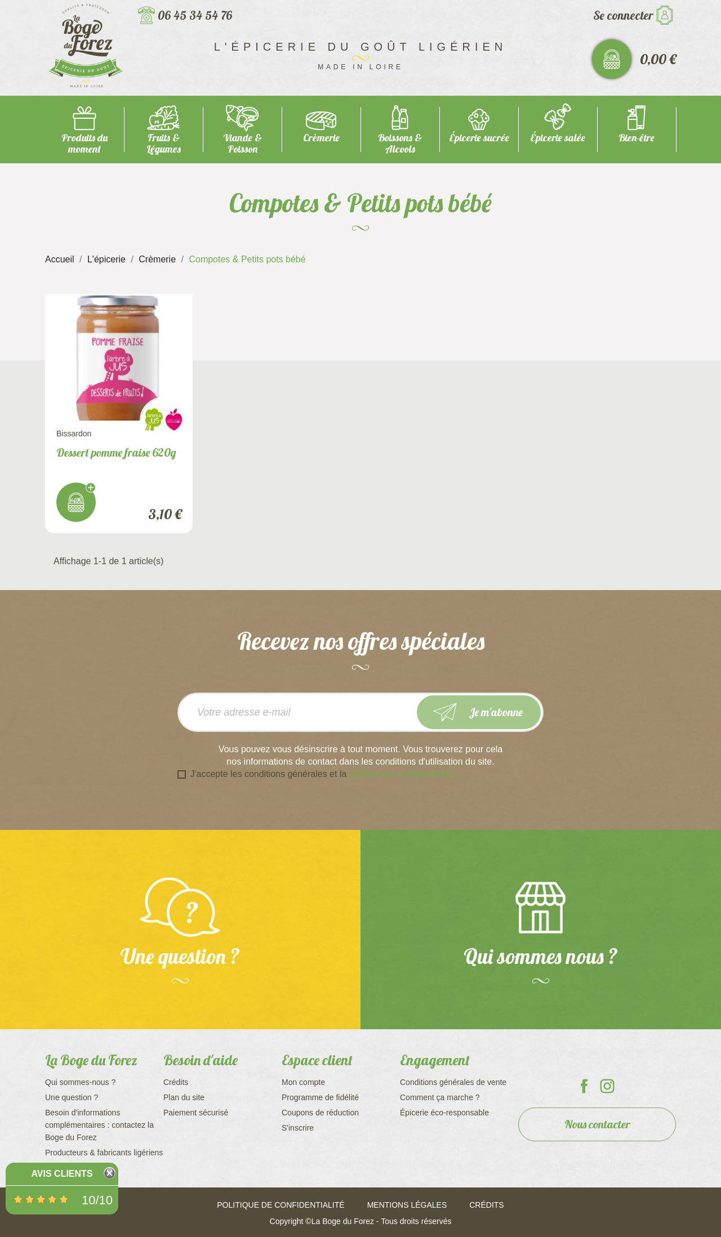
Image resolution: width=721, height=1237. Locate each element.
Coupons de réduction (320, 1112)
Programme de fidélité (320, 1097)
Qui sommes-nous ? (80, 1082)
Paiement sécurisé (195, 1112)
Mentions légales (407, 1204)
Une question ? (71, 1097)
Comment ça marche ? (440, 1097)
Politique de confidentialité (280, 1204)
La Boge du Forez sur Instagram (607, 1086)
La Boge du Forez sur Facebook (584, 1086)
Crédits (175, 1082)
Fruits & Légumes (163, 143)
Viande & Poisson (242, 143)
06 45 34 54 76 (195, 15)
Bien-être (636, 137)
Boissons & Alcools (400, 143)
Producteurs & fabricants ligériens (104, 1152)
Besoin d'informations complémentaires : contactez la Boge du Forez (99, 1125)
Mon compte (303, 1082)
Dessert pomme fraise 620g (116, 452)
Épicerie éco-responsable (444, 1112)
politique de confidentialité (401, 774)
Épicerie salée (557, 137)
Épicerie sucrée (479, 137)
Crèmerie (321, 137)
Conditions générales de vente (453, 1082)
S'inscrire (298, 1127)
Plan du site (183, 1097)
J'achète (76, 502)
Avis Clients (61, 1173)
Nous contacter (597, 1124)
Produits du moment (84, 143)
